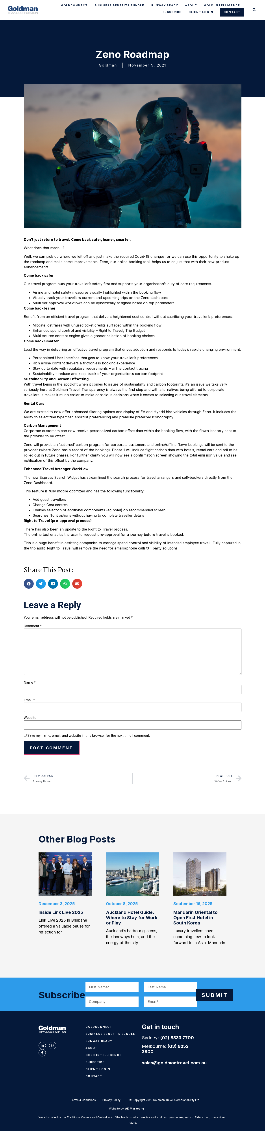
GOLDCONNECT (74, 5)
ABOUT (191, 5)
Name (30, 682)
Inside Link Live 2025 (61, 914)
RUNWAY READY (164, 5)
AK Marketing (134, 1110)
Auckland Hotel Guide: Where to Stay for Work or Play (131, 920)
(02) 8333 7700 (177, 1039)
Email (29, 700)
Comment (33, 626)
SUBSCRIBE (172, 12)
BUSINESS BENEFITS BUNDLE (119, 5)
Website (30, 718)
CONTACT (232, 12)
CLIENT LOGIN (201, 12)
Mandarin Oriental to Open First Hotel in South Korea (195, 920)
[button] (254, 10)
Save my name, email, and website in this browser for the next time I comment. (88, 735)
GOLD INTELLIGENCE (222, 5)
